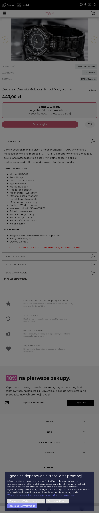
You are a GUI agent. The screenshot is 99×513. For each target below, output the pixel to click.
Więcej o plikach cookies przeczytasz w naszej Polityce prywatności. (41, 495)
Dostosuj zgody (57, 501)
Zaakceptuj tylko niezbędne (26, 501)
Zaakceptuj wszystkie (22, 506)
